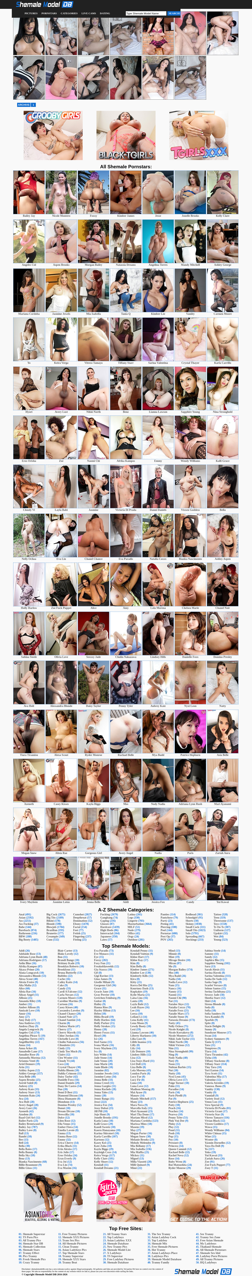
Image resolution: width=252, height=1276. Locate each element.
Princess (173, 1146)
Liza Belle (136, 1067)
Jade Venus (100, 1060)
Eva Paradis (101, 950)
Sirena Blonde (213, 1004)
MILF (131, 927)
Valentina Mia (213, 1076)
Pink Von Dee (176, 1120)
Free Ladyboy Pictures (120, 1259)
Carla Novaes (66, 994)
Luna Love (136, 1086)
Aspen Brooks (27, 1079)
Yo (206, 1149)
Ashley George (27, 1073)
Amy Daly (25, 1020)
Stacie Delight (213, 1026)
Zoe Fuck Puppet (215, 1164)
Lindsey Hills (138, 1054)
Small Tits (192, 930)
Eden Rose (64, 1120)
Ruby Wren (175, 1161)
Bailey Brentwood (29, 1123)
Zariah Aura (212, 1158)
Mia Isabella (137, 1149)
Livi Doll (135, 1064)
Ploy (171, 1127)
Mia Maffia (137, 1152)
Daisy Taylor (65, 1076)
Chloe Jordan (66, 1035)
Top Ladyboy (159, 1240)
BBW (22, 936)
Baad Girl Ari (27, 1117)
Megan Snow (137, 1136)
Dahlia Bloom (66, 1070)
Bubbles (62, 975)
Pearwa (173, 1114)
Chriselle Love (66, 1038)
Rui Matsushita (178, 1164)
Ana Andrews (27, 1023)
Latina (131, 914)
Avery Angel (26, 1105)
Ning (171, 1054)
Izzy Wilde (100, 1054)
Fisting (77, 939)
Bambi (23, 1136)
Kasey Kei (100, 1142)
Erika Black (65, 1146)
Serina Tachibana (215, 991)
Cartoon (63, 1004)
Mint (171, 957)
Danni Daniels (66, 1083)
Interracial (106, 933)
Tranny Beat (69, 1262)
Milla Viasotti (138, 1161)
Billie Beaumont (28, 1164)
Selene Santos (213, 988)
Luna (133, 1083)
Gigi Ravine (101, 975)
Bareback (24, 930)
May (133, 1130)
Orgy (131, 936)
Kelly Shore (101, 1161)
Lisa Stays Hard (139, 1060)
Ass (21, 920)
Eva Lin (62, 1164)
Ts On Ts (219, 927)
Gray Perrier (101, 994)
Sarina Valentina (214, 975)
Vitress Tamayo (214, 1117)
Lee (132, 1010)
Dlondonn (63, 1101)
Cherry (62, 1029)
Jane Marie (100, 1064)
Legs (130, 917)
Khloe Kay (136, 960)
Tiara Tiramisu (214, 1054)
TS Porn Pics (30, 1237)
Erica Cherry (65, 1142)
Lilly (133, 1045)
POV (163, 939)
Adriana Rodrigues (30, 960)
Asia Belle (25, 1076)
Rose (171, 1158)
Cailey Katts (65, 982)
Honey (98, 1029)
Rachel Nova (176, 1155)
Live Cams (89, 13)
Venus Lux (211, 1101)
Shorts (189, 920)
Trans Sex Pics (70, 1240)
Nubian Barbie (177, 1067)
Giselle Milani (102, 982)
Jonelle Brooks (102, 1117)
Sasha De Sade (213, 979)
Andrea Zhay (26, 1026)
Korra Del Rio (138, 985)
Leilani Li (136, 1016)
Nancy (172, 988)
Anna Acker (26, 1048)
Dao (60, 1089)
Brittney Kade (66, 963)
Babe (22, 927)
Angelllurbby (26, 1042)
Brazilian (51, 930)
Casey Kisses (65, 1007)
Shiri (208, 1001)
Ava (21, 1098)
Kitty (133, 982)
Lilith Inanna (138, 1042)
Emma (62, 1133)
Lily (132, 1048)
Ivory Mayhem (102, 1048)
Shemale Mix (159, 1243)
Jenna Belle (100, 1079)
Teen (216, 917)
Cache (61, 979)
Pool (163, 930)
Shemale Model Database (166, 1259)
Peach (172, 1108)
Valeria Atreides (214, 1083)
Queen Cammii (177, 1149)
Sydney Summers (215, 1038)
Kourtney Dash (139, 988)
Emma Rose (65, 1136)
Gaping (104, 920)
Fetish (76, 933)
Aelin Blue (25, 963)
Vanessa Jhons (213, 1086)
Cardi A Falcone (67, 991)
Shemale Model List (119, 1249)
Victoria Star (212, 1114)
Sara (207, 966)
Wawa (208, 1127)
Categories (69, 13)
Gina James (101, 979)
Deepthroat (79, 917)
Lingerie (133, 920)
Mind (172, 950)
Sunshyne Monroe (215, 1032)
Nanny (172, 991)
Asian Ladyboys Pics (74, 1249)
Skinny (190, 923)
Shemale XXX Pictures (75, 1237)
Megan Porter (138, 1133)
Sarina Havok (213, 972)
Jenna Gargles (102, 1086)
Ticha (208, 1057)
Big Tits (51, 917)
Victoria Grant (213, 1111)
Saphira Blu (212, 960)
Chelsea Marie (66, 1026)
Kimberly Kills (139, 975)
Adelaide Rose (27, 953)
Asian (22, 917)
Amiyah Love (27, 1010)
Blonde (50, 923)
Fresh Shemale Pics (34, 1259)
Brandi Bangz (66, 960)
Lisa (132, 1057)
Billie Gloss (25, 1168)
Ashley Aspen (27, 1070)
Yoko (208, 1152)
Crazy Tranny (31, 1262)
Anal (21, 914)
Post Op (165, 936)
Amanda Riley (27, 1001)
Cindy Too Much (67, 1051)
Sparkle (209, 1020)
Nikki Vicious (176, 1045)
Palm (172, 1086)
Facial (76, 927)
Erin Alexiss (65, 1149)
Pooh (171, 1133)
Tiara (208, 1051)
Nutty (172, 1073)
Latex (103, 939)
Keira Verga (101, 1155)
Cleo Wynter (65, 1057)
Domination (80, 920)
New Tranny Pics (117, 1246)
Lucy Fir (135, 1079)
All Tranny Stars (117, 1234)
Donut (61, 1108)
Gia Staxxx (100, 969)
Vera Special (212, 1105)
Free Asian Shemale (211, 1240)
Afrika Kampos (28, 966)
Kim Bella (136, 966)
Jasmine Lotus (102, 1076)
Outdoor (133, 939)
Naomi (172, 994)
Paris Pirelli (176, 1095)
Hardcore (105, 927)
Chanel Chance (67, 1013)
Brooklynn (64, 969)
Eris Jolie (63, 1152)
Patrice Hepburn (178, 1101)
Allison (23, 997)
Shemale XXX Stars (74, 1259)
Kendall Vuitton (139, 953)
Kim (132, 963)
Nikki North (176, 1042)
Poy (171, 1139)
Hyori (97, 1035)
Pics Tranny (30, 1256)
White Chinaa (213, 1133)
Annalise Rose (27, 1054)
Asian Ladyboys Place (164, 1253)
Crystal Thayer (67, 1067)
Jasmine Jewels (103, 1073)
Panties (165, 914)
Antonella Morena (29, 1057)
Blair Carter (65, 950)
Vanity (208, 1092)
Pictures (31, 13)
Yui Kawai (211, 1155)
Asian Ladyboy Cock (164, 1237)
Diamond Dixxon (68, 1095)
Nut (171, 1070)
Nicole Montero (178, 1035)
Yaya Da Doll (212, 1146)
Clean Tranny (70, 1246)
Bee (21, 1139)
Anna (22, 1045)
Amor (22, 1013)
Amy (21, 1016)
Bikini (50, 920)
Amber (23, 1004)
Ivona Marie (101, 1045)
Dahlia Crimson (67, 1073)
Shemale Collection (34, 1246)
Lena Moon (137, 1023)
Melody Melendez (140, 1142)
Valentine (210, 1079)
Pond (172, 1130)
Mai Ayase (136, 1092)
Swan (208, 1035)
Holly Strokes (102, 1026)
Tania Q (209, 1042)
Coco (61, 1064)
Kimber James (138, 969)
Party (164, 920)
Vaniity (209, 1089)
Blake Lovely (65, 953)
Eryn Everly (65, 1158)
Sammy (209, 953)
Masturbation (136, 923)
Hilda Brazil (101, 1016)
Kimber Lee (137, 972)
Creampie (52, 936)
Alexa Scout (26, 979)
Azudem (24, 1114)
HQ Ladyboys (208, 1262)
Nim (171, 1048)
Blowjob (51, 927)
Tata (207, 1045)
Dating (105, 13)
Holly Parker (101, 1023)
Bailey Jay (25, 1127)
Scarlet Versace (214, 985)
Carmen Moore (67, 997)
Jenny (97, 1095)
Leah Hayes (137, 1007)
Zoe (207, 1161)
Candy (62, 988)
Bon (60, 957)
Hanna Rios (101, 1007)
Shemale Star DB (33, 1243)
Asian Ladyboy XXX (119, 1240)
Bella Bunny (26, 1152)
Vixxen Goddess (214, 1123)
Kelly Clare (100, 1158)
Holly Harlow (102, 1020)
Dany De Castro (67, 1086)
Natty (172, 1023)
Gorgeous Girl (102, 985)
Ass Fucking (26, 923)
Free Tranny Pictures (74, 1234)
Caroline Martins (68, 1001)
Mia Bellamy (137, 1146)
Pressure (174, 1142)
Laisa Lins (136, 997)
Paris (172, 1092)
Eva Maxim (64, 1168)
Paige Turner (176, 1083)
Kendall (98, 1164)
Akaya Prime (26, 969)
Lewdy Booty (138, 1026)
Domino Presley (67, 1105)
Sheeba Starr (212, 997)
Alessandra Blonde (30, 975)
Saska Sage (211, 982)
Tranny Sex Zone (210, 1237)
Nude (131, 930)
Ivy (96, 1051)
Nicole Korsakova (179, 1032)
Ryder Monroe (177, 1168)
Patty (172, 1105)
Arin (21, 1067)
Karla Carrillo (102, 1136)
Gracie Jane (101, 991)
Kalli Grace (101, 1123)
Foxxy (97, 960)
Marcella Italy (138, 1108)
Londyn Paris (138, 1073)
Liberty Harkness (140, 1035)
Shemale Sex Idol (210, 1253)
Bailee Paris (26, 1120)
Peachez (173, 1111)
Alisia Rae (25, 991)
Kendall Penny (139, 950)
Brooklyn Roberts (68, 966)
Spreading (192, 936)
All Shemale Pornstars (213, 1249)
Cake (61, 985)
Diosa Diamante (67, 1098)
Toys (216, 923)
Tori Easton (212, 1070)
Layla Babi (136, 1004)
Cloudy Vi (63, 1060)
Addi (22, 950)
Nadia (172, 979)
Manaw (134, 1095)
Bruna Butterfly (67, 972)
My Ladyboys (208, 1243)
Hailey (98, 1004)
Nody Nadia (176, 1057)
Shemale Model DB (46, 1274)
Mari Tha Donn (139, 1114)
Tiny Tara (210, 1067)
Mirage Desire (177, 960)
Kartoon (99, 1139)
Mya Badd (175, 975)
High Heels (106, 930)
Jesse (97, 1101)
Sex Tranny (206, 1234)
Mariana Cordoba (141, 1120)
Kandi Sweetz (102, 1127)
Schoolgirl (192, 917)
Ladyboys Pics (160, 1256)
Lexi (132, 1029)
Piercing (165, 927)
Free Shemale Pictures (165, 1246)
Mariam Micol (138, 1117)
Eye (96, 957)
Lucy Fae (135, 1076)
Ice (95, 1038)
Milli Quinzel (138, 1164)
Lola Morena (138, 1070)
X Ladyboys (114, 1253)
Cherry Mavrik (67, 1032)
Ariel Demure (27, 1064)
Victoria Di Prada (215, 1108)
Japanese (105, 936)
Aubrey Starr (26, 1092)
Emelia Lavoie (66, 1130)
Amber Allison (27, 1007)
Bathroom (25, 933)
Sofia (208, 1010)
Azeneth (23, 1111)
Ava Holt (24, 1101)
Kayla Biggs (101, 1149)
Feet (75, 930)
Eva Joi (62, 1161)
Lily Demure (137, 1051)
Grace (97, 988)
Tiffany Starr (212, 1064)
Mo (170, 966)
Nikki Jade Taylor (179, 1038)
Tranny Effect (31, 1253)
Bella (22, 1146)
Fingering (78, 936)
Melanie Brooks (139, 1139)
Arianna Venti (27, 1060)
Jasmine (99, 1070)
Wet (216, 936)
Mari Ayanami (138, 1111)
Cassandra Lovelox (69, 1010)
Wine (208, 1136)
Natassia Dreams (178, 1020)
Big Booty (24, 939)
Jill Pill (98, 1111)
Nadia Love (175, 982)
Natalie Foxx (176, 1010)
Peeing (165, 923)
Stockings (191, 939)
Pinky (172, 1123)
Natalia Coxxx (177, 1007)
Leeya (133, 1013)
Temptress (211, 1048)
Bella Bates (25, 1149)
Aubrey (23, 1086)
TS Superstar (115, 1256)
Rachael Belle (176, 1152)
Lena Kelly (136, 1020)
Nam (171, 985)
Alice (22, 988)
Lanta (133, 1001)
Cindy (61, 1048)
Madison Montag (140, 1089)
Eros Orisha (65, 1155)
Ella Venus (64, 1123)
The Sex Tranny (161, 1234)
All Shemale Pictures (74, 1243)
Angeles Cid (26, 1032)
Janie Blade (101, 1067)
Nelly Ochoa (176, 1026)
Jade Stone (100, 1057)
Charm (62, 1023)
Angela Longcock (29, 1029)
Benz (22, 1158)
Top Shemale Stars (73, 1253)
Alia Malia (25, 985)
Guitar (98, 1001)
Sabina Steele (212, 950)
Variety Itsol (212, 1098)
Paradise (174, 1089)
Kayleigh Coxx (102, 1152)
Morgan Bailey (177, 969)
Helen (97, 1013)
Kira (133, 979)
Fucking (105, 914)
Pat (170, 1098)
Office (131, 933)
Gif (96, 972)
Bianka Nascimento (30, 1161)
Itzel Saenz (100, 1042)
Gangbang (106, 917)
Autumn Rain (27, 1095)
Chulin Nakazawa (68, 1042)
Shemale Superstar (34, 1234)
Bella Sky (24, 1155)
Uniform (219, 930)
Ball (21, 1133)
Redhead (191, 914)
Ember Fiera (65, 1127)
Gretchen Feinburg (105, 997)
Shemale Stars (31, 1249)
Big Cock (51, 914)
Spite (208, 1023)
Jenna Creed (101, 1083)
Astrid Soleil (26, 1083)
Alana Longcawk (29, 972)
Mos (171, 972)
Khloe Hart (137, 957)
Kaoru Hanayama (104, 1130)
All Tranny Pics (32, 1240)
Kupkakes (136, 991)
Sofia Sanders (213, 1013)
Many (133, 1101)
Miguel (134, 1158)
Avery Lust (25, 1108)
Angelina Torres (28, 1038)
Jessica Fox (100, 1105)
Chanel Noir (65, 1016)
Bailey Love (25, 1130)
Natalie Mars (176, 1013)
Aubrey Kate (26, 1089)
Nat (171, 1001)
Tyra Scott (211, 1073)
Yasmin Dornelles (215, 1142)
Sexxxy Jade (212, 994)
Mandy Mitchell (139, 1098)
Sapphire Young (214, 963)
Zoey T (209, 1168)
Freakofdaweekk (104, 966)
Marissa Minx (138, 1123)
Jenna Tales (101, 1092)
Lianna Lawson (139, 1032)
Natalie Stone (176, 1016)
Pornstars (49, 13)
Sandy (208, 957)
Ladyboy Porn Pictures (213, 1256)
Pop (171, 1136)
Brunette (51, 933)
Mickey (134, 1155)
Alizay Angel (26, 994)
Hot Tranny (158, 1249)
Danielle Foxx (66, 1079)
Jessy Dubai (101, 1108)
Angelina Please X (29, 1035)
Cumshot (78, 914)
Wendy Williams (214, 1130)
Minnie (173, 953)
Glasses (104, 923)
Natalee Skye (176, 1004)
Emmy (62, 1139)
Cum (49, 939)
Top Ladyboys (115, 1237)
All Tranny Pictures (211, 1259)
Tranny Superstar (72, 1256)
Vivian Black (212, 1120)
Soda (208, 1007)
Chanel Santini (66, 1020)
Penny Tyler (176, 1117)
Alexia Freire (26, 982)
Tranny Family (160, 1262)
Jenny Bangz (101, 1098)
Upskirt (218, 933)
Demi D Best (65, 1092)
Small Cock (192, 927)
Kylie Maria (137, 994)
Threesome (220, 920)
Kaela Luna (101, 1120)
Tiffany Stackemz (215, 1060)
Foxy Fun (99, 963)
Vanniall (210, 1095)
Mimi (133, 1168)
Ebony (77, 923)
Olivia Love (175, 1079)
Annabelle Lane (28, 1051)
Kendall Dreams (103, 1168)
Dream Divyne (66, 1111)
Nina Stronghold (178, 1051)
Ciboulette (64, 1045)
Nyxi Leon (175, 1076)
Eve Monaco (101, 953)
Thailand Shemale (210, 1246)
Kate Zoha (100, 1146)
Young (217, 939)
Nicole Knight (177, 1029)
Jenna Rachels (102, 1089)
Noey (171, 1060)
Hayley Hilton (102, 1010)
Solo (188, 933)
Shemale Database (118, 1243)
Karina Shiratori (104, 1133)
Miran (172, 963)
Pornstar (166, 933)
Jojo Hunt (100, 1114)
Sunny (208, 1029)
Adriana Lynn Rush (30, 957)
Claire (61, 1054)
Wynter (209, 1139)
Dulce (61, 1117)
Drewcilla (63, 1114)
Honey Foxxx (101, 1032)
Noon (172, 1064)
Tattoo (217, 914)
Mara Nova (137, 1105)
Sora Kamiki (212, 1016)
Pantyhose (167, 917)
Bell (21, 1142)
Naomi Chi (175, 997)
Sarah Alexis (212, 969)
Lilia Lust (136, 1038)
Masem (134, 1127)
